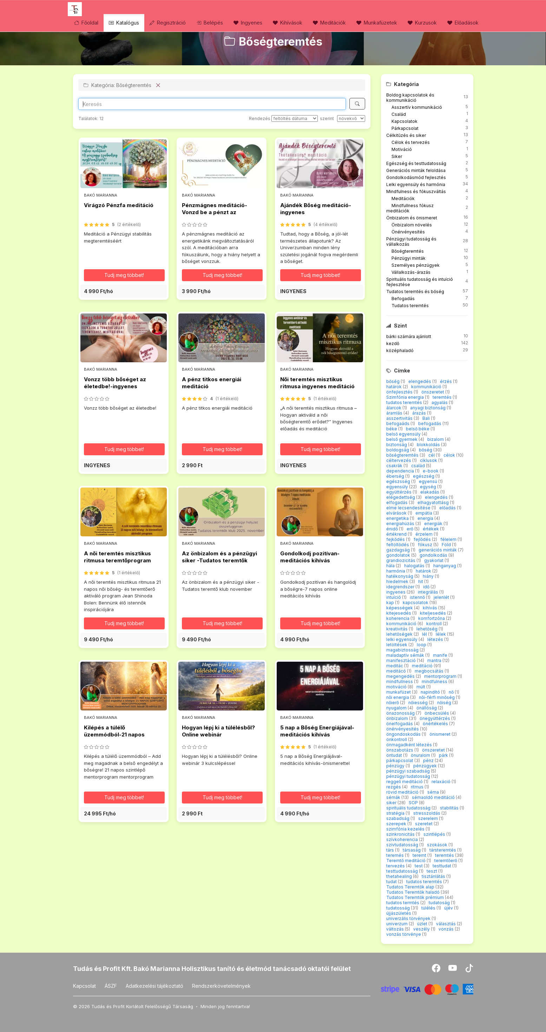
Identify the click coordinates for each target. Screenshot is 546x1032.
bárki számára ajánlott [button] (408, 336)
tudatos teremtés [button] (404, 402)
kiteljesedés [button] (433, 613)
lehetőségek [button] (400, 634)
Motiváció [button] (402, 149)
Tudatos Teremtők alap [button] (410, 886)
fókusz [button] (425, 544)
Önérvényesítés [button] (408, 231)
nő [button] (452, 692)
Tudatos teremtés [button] (410, 305)
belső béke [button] (418, 428)
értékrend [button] (397, 534)
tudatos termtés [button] (403, 902)
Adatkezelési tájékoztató (154, 986)
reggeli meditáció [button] (405, 781)
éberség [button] (395, 476)
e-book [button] (431, 471)
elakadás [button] (430, 492)
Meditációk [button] (403, 198)
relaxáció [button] (442, 781)
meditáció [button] (423, 665)
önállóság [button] (427, 707)
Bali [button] (426, 418)
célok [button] (449, 455)
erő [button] (410, 528)
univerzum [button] (397, 923)
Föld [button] (447, 544)
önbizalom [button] (397, 718)
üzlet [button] (422, 923)
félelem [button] (449, 539)
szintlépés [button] (434, 834)
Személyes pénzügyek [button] (416, 265)
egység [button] (428, 486)
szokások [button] (437, 844)
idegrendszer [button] (400, 586)
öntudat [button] (394, 755)
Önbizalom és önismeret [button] (411, 217)
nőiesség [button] (418, 702)
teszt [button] (432, 871)
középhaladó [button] (400, 350)
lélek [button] (441, 634)
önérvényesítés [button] (403, 729)
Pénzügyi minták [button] (409, 258)
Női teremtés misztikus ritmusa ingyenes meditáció (317, 383)
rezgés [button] (394, 786)
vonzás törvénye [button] (404, 934)
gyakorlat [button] (434, 560)
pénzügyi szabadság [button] (408, 771)
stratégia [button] (396, 813)
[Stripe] (427, 988)
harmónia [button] (396, 571)
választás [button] (446, 923)
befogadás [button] (430, 423)
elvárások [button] (397, 513)
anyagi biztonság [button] (428, 407)
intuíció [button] (394, 597)
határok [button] (394, 386)
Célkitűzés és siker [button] (406, 135)
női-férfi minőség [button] (437, 697)
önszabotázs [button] (400, 750)
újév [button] (449, 908)
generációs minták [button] (438, 550)
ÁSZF (111, 986)
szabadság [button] (398, 818)
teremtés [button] (443, 397)
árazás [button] (419, 413)
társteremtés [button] (443, 850)
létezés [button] (435, 639)
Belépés (209, 23)
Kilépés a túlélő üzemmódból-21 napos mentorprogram (114, 734)
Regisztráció (168, 23)
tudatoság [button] (440, 902)
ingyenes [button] (396, 592)
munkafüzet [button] (399, 692)
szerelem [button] (428, 818)
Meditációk (329, 23)
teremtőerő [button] (446, 860)
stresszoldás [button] (427, 813)
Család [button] (399, 114)
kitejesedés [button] (399, 613)
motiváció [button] (397, 686)
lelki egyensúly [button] (402, 639)
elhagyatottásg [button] (433, 502)
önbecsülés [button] (437, 713)
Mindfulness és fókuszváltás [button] (416, 191)
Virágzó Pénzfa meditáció (118, 205)
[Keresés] (357, 104)
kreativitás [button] (397, 628)
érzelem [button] (424, 534)
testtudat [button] (442, 865)
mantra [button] (434, 660)
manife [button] (440, 655)
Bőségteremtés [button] (408, 251)
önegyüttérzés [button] (435, 718)
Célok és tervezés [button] (411, 142)
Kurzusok (422, 23)
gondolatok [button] (398, 555)
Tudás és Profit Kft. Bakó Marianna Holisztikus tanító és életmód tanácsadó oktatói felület (212, 968)
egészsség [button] (398, 481)
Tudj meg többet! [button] (124, 275)
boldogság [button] (398, 449)
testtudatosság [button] (402, 871)
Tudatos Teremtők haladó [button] (413, 892)
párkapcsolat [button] (400, 760)
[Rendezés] (294, 118)
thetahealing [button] (399, 876)
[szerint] (351, 118)
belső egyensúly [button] (404, 434)
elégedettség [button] (401, 497)
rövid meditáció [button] (403, 792)
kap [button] (390, 602)
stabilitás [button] (450, 808)
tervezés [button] (396, 865)
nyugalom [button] (397, 707)
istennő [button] (418, 597)
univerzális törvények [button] (409, 918)
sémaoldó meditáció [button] (434, 797)
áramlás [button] (394, 413)
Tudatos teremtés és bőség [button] (415, 291)
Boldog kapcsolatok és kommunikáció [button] (410, 97)
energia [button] (425, 518)
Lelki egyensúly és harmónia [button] (415, 184)
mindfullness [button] (400, 681)
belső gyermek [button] (402, 439)
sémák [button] (393, 797)
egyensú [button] (428, 481)
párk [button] (444, 755)
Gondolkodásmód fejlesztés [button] (416, 177)
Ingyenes (247, 23)
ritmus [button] (418, 786)
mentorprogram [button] (441, 676)
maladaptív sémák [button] (405, 655)
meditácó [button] (396, 671)
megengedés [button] (401, 676)
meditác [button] (395, 665)
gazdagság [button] (398, 550)
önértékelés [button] (436, 723)
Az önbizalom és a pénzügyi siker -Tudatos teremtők (219, 557)
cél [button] (432, 455)
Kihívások (287, 23)
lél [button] (425, 634)
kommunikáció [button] (426, 386)
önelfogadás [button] (400, 723)
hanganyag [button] (445, 565)
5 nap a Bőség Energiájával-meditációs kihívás (317, 731)
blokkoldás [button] (429, 444)
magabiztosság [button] (403, 650)
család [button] (418, 465)
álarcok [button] (394, 407)
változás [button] (395, 929)
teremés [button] (395, 855)
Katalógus (124, 23)
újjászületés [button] (399, 913)
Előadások (463, 23)
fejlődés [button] (423, 539)
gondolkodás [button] (434, 555)
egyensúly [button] (397, 486)
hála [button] (391, 565)
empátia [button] (424, 513)
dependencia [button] (400, 471)
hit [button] (421, 581)
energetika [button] (398, 518)
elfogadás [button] (397, 502)
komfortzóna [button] (432, 618)
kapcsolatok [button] (416, 602)
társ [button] (390, 850)
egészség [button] (424, 476)
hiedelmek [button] (397, 581)
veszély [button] (422, 929)
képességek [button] (400, 607)
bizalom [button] (436, 439)
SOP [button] (414, 802)
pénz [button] (429, 760)
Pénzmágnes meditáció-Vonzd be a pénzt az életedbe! (214, 212)
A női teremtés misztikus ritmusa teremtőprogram (117, 557)
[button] (123, 291)
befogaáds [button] (398, 423)
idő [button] (426, 586)
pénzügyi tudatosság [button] (408, 776)
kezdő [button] (392, 343)
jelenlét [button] (442, 597)
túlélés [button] (428, 908)
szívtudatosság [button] (402, 844)
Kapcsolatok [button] (404, 121)
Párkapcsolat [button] (405, 128)
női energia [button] (398, 697)
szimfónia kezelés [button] (406, 829)
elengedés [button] (420, 381)
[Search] (212, 104)
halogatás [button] (415, 565)
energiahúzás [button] (400, 523)
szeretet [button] (424, 823)
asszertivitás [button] (400, 418)
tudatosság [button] (398, 908)
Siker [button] (397, 156)
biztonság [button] (397, 444)
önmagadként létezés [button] (409, 744)
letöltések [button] (397, 644)
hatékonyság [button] (400, 576)
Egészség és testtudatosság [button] (416, 163)
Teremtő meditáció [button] (406, 860)
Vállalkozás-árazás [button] (411, 272)
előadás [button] (448, 507)
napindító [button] (431, 692)
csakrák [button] (394, 465)
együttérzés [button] (399, 492)
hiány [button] (429, 576)
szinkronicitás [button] (401, 834)
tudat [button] (392, 881)
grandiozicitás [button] (401, 560)
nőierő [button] (393, 702)
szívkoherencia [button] (402, 839)
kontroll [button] (434, 623)
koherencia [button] (398, 618)
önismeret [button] (440, 734)
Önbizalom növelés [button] (412, 224)
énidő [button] (392, 528)
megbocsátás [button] (430, 671)
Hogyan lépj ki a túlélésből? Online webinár (218, 731)
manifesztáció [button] (401, 660)
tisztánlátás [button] (434, 876)
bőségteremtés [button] (403, 455)
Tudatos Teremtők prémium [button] (415, 897)
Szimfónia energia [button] (405, 397)
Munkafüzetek (376, 23)
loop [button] (422, 644)
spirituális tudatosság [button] (409, 808)
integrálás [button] (428, 592)
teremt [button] (420, 855)
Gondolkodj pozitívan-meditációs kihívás (310, 557)
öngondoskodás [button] (404, 734)
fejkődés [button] (396, 539)
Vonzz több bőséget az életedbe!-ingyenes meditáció (115, 386)
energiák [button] (433, 523)
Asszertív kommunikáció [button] (417, 107)
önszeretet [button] (433, 392)
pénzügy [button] (396, 765)
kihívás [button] (430, 607)
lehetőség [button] (427, 628)
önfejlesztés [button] (400, 392)
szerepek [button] (396, 823)
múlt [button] (421, 686)
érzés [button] (446, 381)
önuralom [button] (421, 755)
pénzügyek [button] (425, 765)
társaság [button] (412, 850)
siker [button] (391, 802)
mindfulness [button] (435, 681)
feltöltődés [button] (398, 544)
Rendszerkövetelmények (221, 986)
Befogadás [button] (403, 298)
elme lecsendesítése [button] (409, 507)
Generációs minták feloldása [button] (416, 170)
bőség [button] (393, 381)
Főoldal (86, 23)
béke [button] (392, 428)
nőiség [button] (444, 702)
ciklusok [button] (429, 460)
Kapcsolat (84, 986)
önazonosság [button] (401, 713)
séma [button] (433, 792)
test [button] (419, 865)
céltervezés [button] (399, 460)
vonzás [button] (447, 929)
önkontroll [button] (397, 739)
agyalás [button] (440, 402)
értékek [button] (431, 528)
